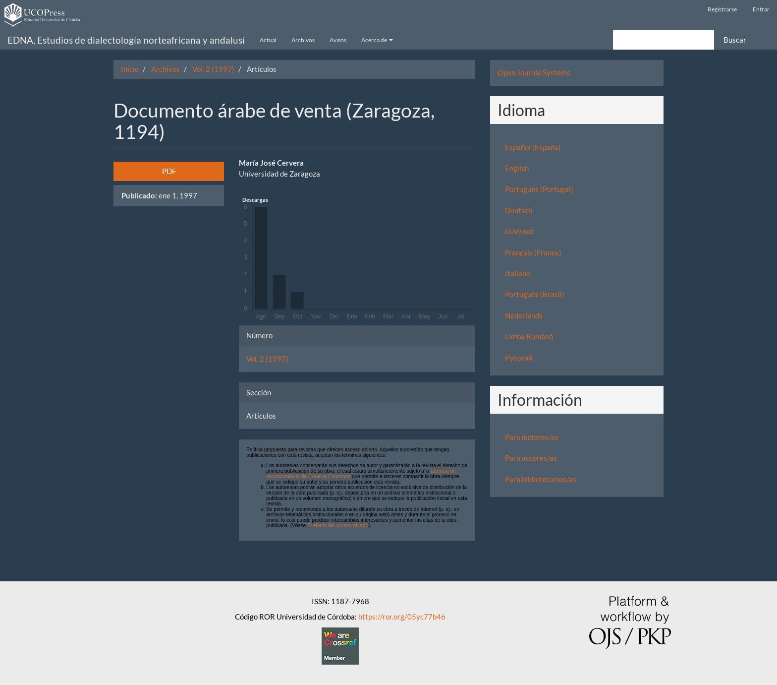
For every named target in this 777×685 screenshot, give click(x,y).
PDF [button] (169, 171)
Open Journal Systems (534, 72)
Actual (268, 40)
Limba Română (529, 336)
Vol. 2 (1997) (213, 68)
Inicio (130, 68)
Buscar (734, 39)
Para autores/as (531, 457)
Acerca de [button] (377, 40)
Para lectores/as (531, 437)
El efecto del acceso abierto (337, 525)
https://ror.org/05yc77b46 (401, 616)
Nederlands (524, 315)
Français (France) (533, 252)
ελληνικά (519, 231)
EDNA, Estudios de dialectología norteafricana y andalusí (126, 40)
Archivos (303, 40)
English (517, 168)
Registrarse (722, 9)
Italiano (517, 273)
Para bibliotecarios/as (540, 479)
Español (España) (533, 147)
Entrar (761, 9)
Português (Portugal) (539, 189)
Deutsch (518, 210)
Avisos (338, 40)
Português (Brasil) (534, 294)
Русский (519, 357)
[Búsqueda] (663, 40)
